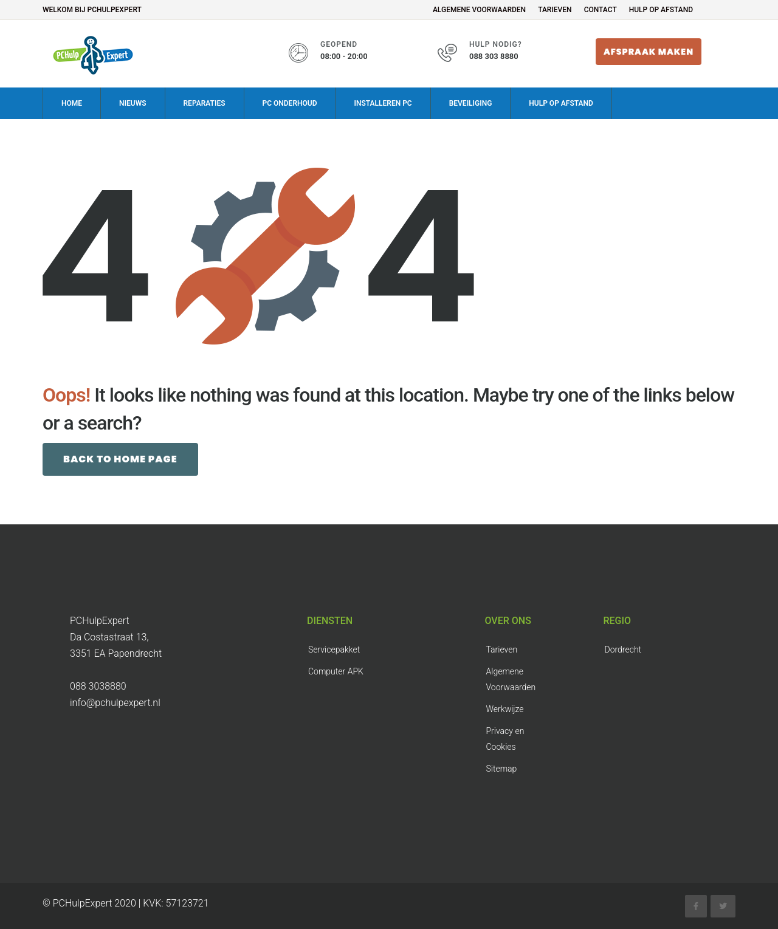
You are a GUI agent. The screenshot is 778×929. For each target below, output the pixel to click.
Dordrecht (623, 649)
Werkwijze (505, 708)
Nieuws (132, 102)
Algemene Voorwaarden (479, 9)
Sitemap (501, 768)
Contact (600, 9)
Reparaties (204, 102)
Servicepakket (334, 649)
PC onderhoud (290, 102)
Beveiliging (470, 102)
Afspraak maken (649, 52)
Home (71, 102)
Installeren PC (382, 102)
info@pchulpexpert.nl (115, 702)
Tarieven (555, 9)
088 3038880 (98, 685)
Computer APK (335, 671)
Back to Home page (120, 458)
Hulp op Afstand (661, 9)
